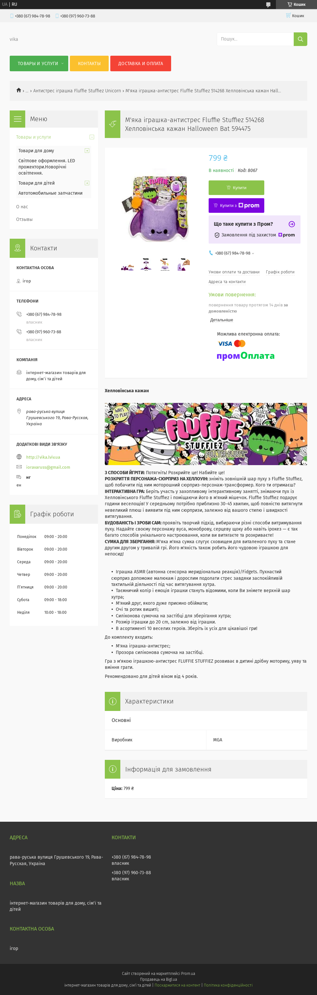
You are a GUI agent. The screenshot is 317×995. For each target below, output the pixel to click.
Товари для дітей (36, 183)
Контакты (89, 63)
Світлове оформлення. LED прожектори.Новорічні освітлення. (46, 167)
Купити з (239, 206)
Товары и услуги (38, 63)
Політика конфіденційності (228, 985)
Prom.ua (188, 973)
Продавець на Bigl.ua (158, 979)
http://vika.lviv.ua (43, 457)
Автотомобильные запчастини (50, 193)
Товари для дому (36, 151)
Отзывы (24, 219)
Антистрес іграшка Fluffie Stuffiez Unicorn (77, 91)
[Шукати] (300, 39)
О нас (22, 207)
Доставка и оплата (140, 63)
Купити (239, 187)
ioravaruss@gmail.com (48, 467)
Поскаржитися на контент (177, 985)
